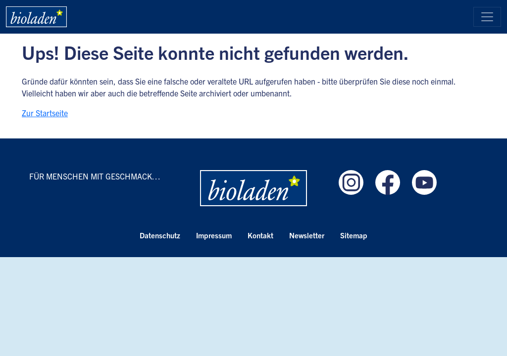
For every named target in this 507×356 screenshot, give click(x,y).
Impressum (214, 235)
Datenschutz (160, 235)
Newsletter (306, 235)
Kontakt (260, 235)
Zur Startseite (45, 113)
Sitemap (353, 235)
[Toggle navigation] (487, 17)
